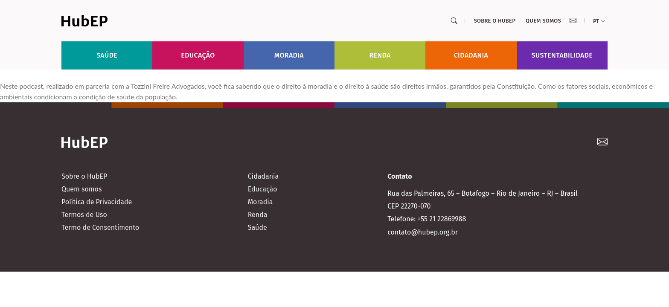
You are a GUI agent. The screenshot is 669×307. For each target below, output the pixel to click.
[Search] (454, 21)
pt (599, 21)
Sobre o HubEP (494, 20)
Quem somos (543, 20)
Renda (380, 55)
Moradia (289, 55)
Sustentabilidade (562, 55)
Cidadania (471, 55)
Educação (198, 55)
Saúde (106, 55)
